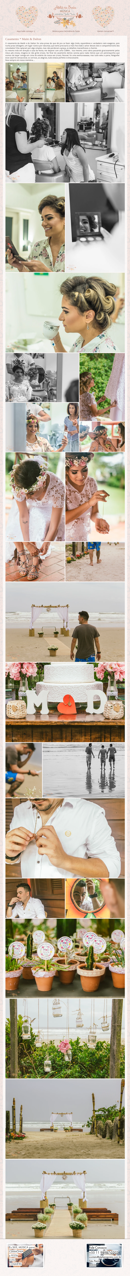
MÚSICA (23, 1247)
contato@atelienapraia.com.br (105, 1257)
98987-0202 (109, 1253)
